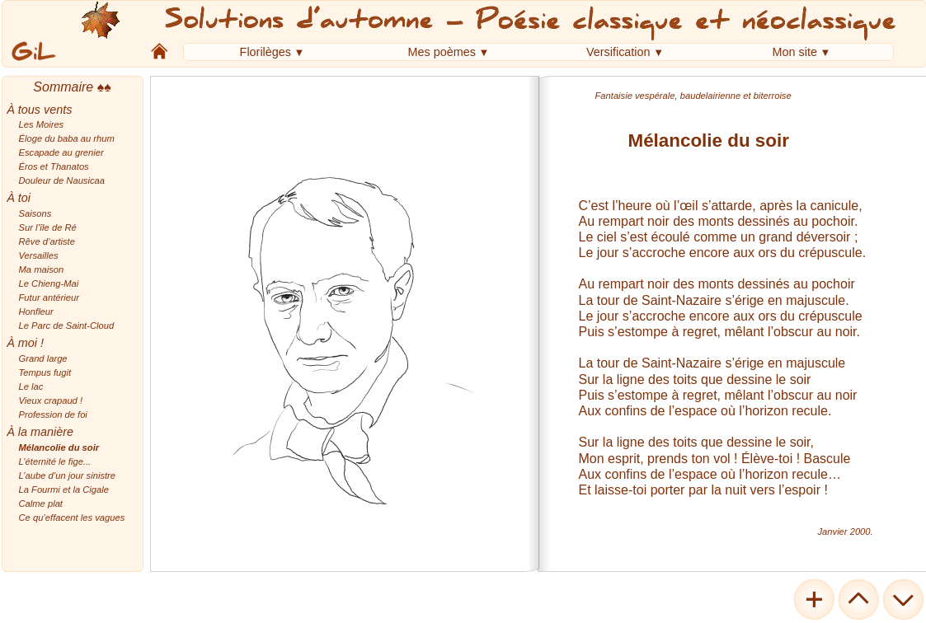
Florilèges (264, 52)
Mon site (794, 52)
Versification (617, 52)
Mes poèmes (441, 52)
